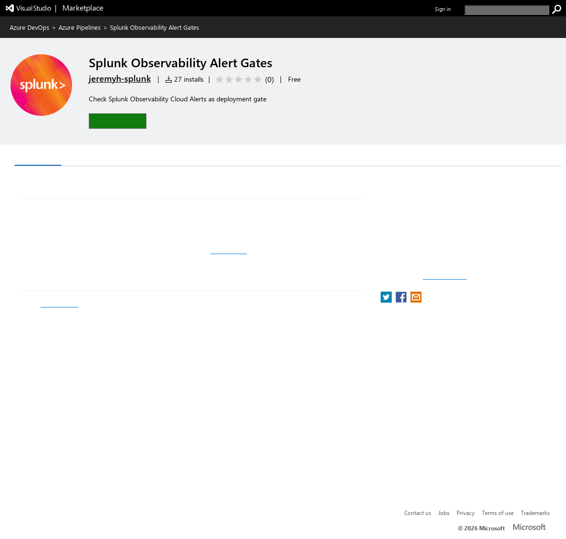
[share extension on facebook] (402, 300)
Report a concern (445, 276)
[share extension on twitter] (387, 300)
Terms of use (498, 512)
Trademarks (535, 512)
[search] (506, 10)
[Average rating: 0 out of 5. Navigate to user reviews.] (243, 79)
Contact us (417, 512)
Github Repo (228, 251)
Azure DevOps (29, 27)
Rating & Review (132, 156)
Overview (38, 155)
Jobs (443, 512)
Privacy (466, 512)
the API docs (60, 304)
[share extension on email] (415, 300)
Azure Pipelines (80, 27)
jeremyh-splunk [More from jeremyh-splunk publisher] (120, 78)
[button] (117, 120)
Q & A (79, 156)
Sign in (443, 8)
